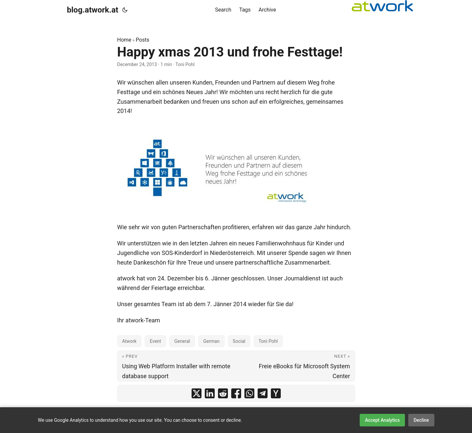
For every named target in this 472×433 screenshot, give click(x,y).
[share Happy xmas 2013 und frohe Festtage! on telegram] (263, 393)
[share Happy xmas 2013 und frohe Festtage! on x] (196, 393)
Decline (421, 420)
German (211, 341)
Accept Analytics (382, 420)
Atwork (129, 341)
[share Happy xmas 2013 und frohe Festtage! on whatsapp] (249, 393)
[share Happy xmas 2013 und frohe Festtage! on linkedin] (210, 393)
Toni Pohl (268, 341)
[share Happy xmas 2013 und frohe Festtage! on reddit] (223, 393)
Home (124, 40)
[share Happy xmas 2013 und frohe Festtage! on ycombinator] (276, 393)
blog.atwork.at (93, 10)
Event (155, 341)
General (182, 341)
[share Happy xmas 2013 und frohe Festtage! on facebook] (236, 393)
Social (239, 341)
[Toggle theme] (125, 10)
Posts (142, 40)
